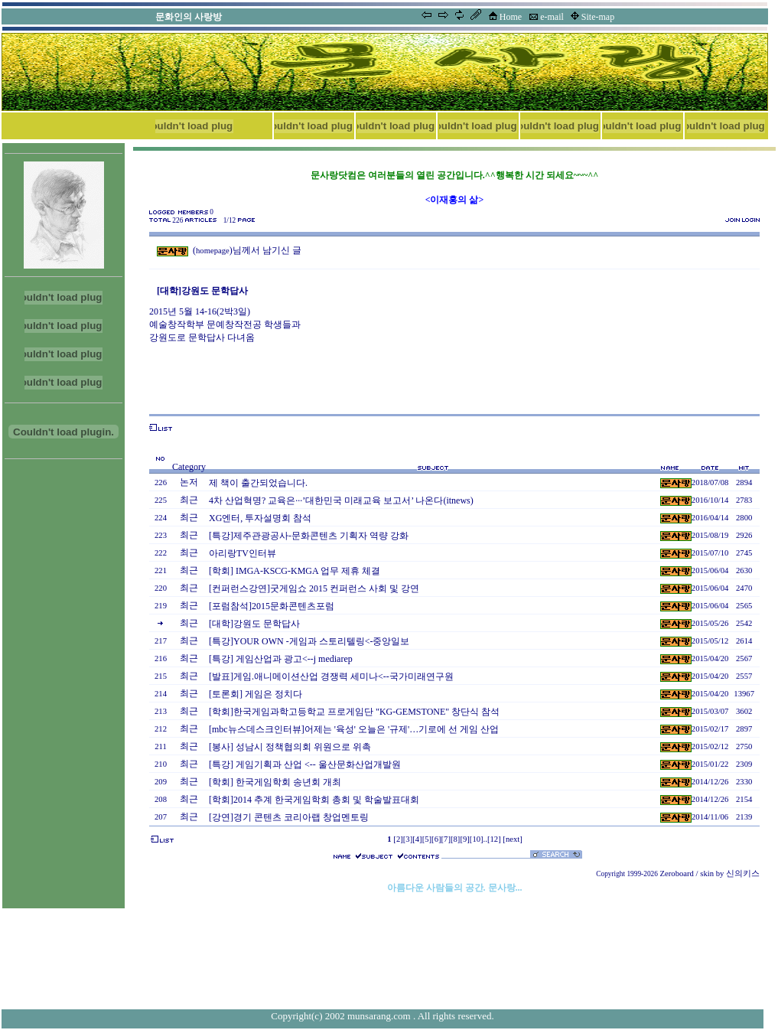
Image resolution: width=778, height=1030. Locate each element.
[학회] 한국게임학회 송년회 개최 (275, 782)
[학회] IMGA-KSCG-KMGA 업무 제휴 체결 (294, 571)
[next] (512, 839)
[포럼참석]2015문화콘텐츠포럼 (271, 606)
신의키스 (743, 873)
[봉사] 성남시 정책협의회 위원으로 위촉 (290, 747)
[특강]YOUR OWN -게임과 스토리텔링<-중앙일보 (309, 641)
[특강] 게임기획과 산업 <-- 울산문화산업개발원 (305, 764)
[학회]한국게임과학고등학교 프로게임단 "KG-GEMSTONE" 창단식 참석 (354, 711)
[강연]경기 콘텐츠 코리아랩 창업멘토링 (289, 817)
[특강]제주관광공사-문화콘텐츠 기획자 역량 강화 (309, 535)
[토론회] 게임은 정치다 (255, 694)
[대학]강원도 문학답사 (254, 623)
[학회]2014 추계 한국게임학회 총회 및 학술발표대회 (314, 799)
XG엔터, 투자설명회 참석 (260, 518)
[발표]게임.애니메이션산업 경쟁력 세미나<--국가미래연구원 (331, 676)
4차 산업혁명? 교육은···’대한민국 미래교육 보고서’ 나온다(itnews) (341, 500)
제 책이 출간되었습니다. (258, 483)
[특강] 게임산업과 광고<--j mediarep (281, 659)
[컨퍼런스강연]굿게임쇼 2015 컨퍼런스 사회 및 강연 (314, 588)
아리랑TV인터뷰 (242, 553)
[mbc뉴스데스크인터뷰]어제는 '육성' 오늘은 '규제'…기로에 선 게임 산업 (354, 729)
